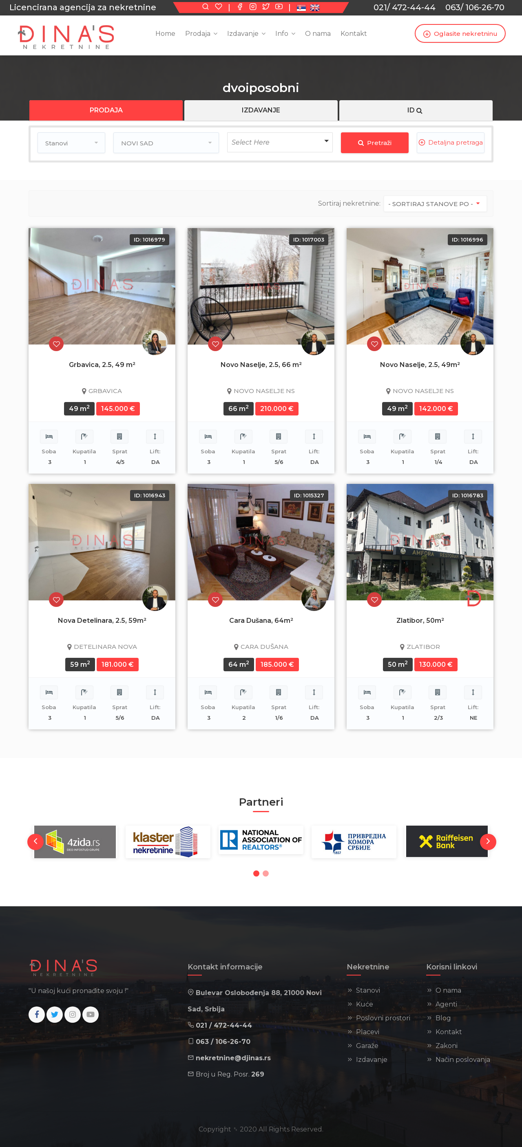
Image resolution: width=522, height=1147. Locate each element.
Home (165, 33)
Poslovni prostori (383, 1018)
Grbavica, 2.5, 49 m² (102, 365)
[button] (280, 142)
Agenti (446, 1004)
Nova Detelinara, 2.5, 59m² (102, 620)
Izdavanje (243, 33)
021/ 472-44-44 (405, 7)
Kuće (364, 1004)
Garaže (367, 1046)
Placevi (367, 1032)
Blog (443, 1018)
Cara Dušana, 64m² (261, 620)
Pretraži (375, 143)
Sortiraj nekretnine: (349, 203)
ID (416, 110)
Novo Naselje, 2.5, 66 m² (261, 365)
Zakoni (447, 1046)
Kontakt (354, 33)
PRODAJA (106, 110)
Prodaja (197, 33)
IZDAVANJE (261, 110)
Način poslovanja (463, 1060)
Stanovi (368, 990)
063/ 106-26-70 (474, 7)
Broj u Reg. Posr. (230, 1074)
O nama (448, 990)
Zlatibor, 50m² (420, 620)
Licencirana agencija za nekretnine (82, 7)
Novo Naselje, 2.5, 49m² (420, 365)
